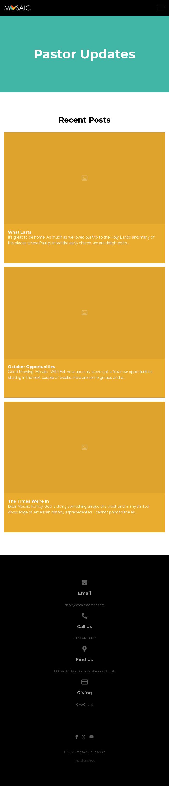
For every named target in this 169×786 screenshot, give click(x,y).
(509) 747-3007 (84, 638)
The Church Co (84, 760)
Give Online (84, 704)
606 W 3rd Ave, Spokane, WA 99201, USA (84, 671)
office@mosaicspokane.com (84, 605)
